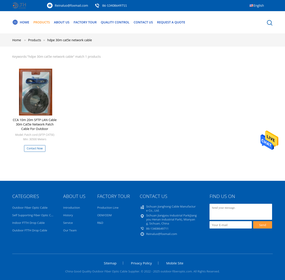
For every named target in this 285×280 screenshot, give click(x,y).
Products (41, 22)
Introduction (71, 208)
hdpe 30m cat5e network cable (69, 40)
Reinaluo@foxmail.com (71, 5)
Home (20, 22)
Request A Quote (171, 22)
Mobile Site (174, 263)
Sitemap (110, 263)
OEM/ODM (104, 215)
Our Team (70, 230)
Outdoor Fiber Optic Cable (29, 208)
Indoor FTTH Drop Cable (28, 223)
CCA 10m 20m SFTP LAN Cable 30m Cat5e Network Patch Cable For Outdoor (35, 124)
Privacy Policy (141, 263)
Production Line (108, 208)
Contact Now (35, 148)
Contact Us (143, 22)
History (68, 215)
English (259, 5)
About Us (61, 22)
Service (68, 223)
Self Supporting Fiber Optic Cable (34, 215)
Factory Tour (85, 22)
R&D (100, 223)
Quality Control (115, 22)
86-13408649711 (114, 5)
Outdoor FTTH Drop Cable (29, 230)
